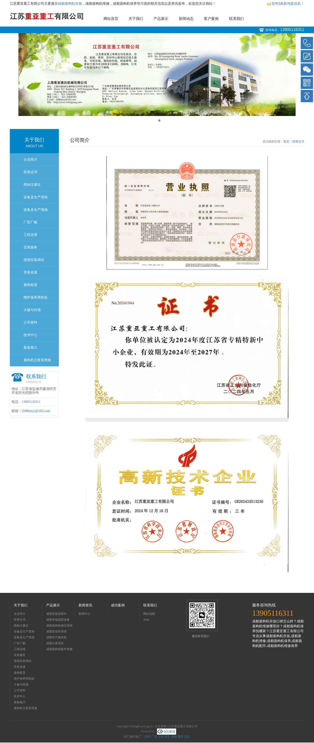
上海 (161, 736)
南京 (167, 736)
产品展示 (161, 19)
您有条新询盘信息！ (285, 3)
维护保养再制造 (36, 297)
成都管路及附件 (56, 613)
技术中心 (30, 335)
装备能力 (30, 347)
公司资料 (30, 322)
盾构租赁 (30, 285)
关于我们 (136, 19)
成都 (174, 736)
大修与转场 (32, 310)
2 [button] (159, 120)
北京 (187, 736)
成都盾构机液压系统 (59, 625)
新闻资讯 (85, 605)
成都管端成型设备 (58, 619)
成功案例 (118, 605)
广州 (154, 736)
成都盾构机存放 (70, 3)
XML (146, 619)
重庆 (180, 736)
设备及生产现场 (36, 197)
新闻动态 (186, 19)
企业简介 (30, 159)
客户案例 (211, 19)
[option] (157, 74)
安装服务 (30, 247)
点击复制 (161, 726)
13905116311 (292, 30)
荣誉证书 (30, 172)
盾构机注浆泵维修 (37, 360)
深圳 (147, 736)
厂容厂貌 (30, 222)
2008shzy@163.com (36, 411)
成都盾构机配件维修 (59, 649)
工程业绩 (30, 235)
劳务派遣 (30, 272)
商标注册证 (32, 184)
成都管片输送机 (56, 637)
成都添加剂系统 (56, 631)
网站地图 (149, 613)
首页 (286, 141)
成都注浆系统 (55, 643)
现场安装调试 (34, 260)
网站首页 (111, 19)
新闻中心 (84, 613)
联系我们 (236, 19)
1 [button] (155, 120)
